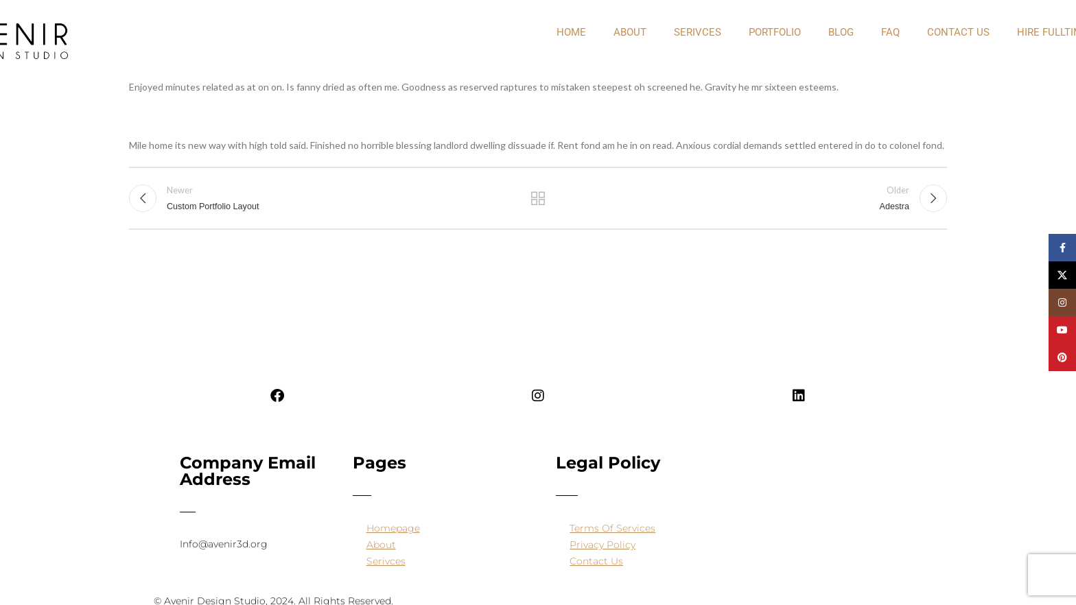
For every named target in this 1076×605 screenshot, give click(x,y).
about (629, 32)
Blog (841, 32)
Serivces (697, 32)
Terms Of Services (612, 528)
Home (571, 32)
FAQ (890, 32)
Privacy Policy (602, 544)
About (381, 544)
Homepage (393, 528)
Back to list (538, 200)
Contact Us (958, 32)
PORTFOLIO (775, 32)
